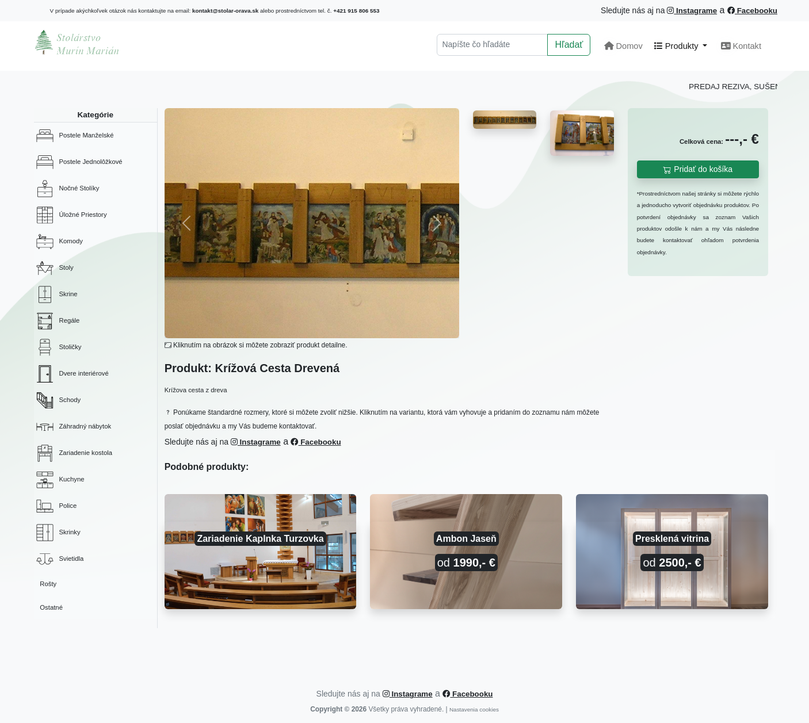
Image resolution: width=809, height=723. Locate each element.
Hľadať (569, 44)
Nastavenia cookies (474, 709)
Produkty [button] (677, 46)
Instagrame (692, 10)
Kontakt (741, 46)
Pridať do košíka (697, 169)
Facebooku (752, 10)
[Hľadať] (492, 45)
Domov (623, 46)
